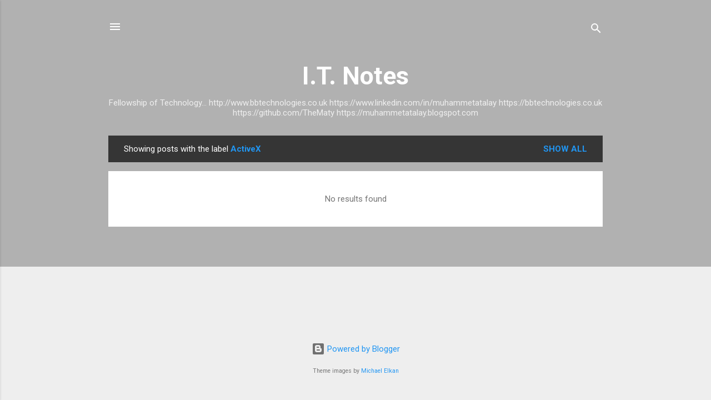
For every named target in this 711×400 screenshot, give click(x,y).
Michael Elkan (380, 370)
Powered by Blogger (356, 349)
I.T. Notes (355, 76)
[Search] (596, 30)
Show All (565, 149)
